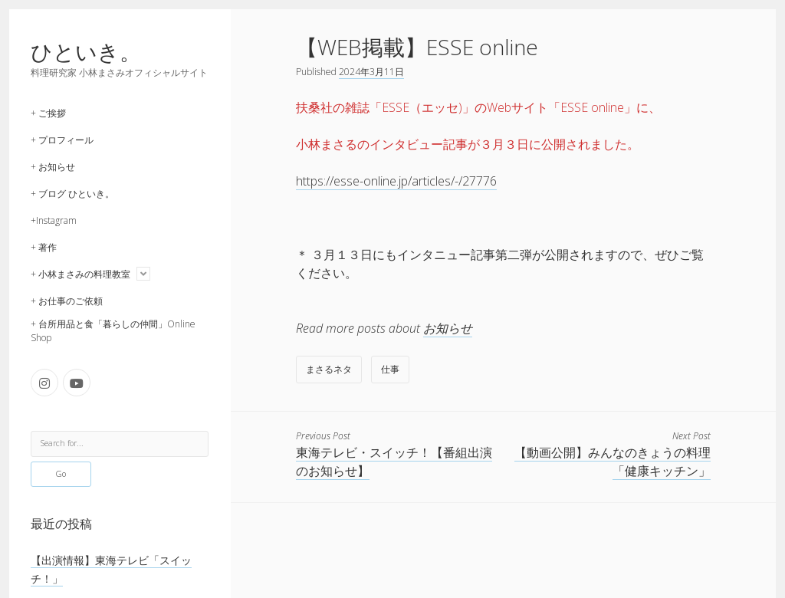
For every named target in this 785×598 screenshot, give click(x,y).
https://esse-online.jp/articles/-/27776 (396, 180)
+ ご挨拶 (48, 113)
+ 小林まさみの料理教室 (80, 274)
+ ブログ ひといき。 (72, 193)
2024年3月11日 (371, 71)
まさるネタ (329, 369)
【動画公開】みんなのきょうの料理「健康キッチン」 (612, 461)
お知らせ (447, 328)
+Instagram (54, 220)
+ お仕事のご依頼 (67, 300)
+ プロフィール (62, 139)
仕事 (390, 369)
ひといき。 (86, 51)
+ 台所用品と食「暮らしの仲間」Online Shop (113, 330)
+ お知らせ (53, 166)
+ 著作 (44, 247)
